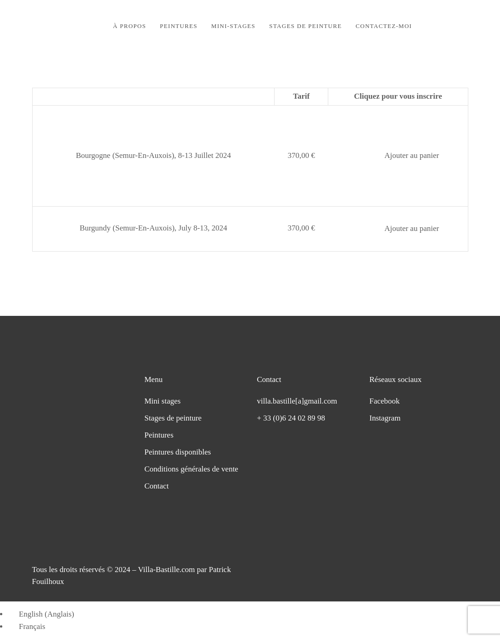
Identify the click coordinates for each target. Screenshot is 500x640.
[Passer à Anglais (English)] (42, 614)
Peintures (159, 435)
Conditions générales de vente (191, 469)
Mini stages (163, 401)
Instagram (385, 418)
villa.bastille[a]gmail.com (297, 401)
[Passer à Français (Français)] (28, 626)
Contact (157, 486)
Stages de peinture (173, 418)
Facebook (385, 401)
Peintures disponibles (178, 452)
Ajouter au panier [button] (411, 155)
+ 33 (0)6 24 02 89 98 (291, 418)
